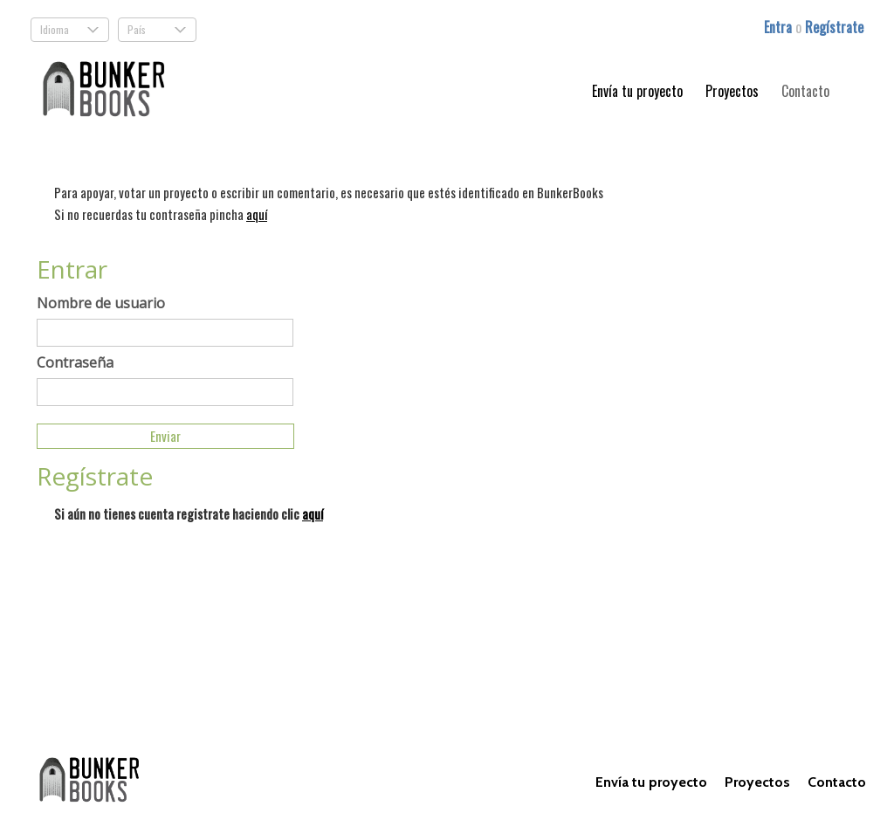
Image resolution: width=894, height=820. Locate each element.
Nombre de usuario (101, 303)
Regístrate (834, 27)
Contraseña (75, 362)
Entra (779, 27)
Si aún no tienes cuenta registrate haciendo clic (188, 513)
